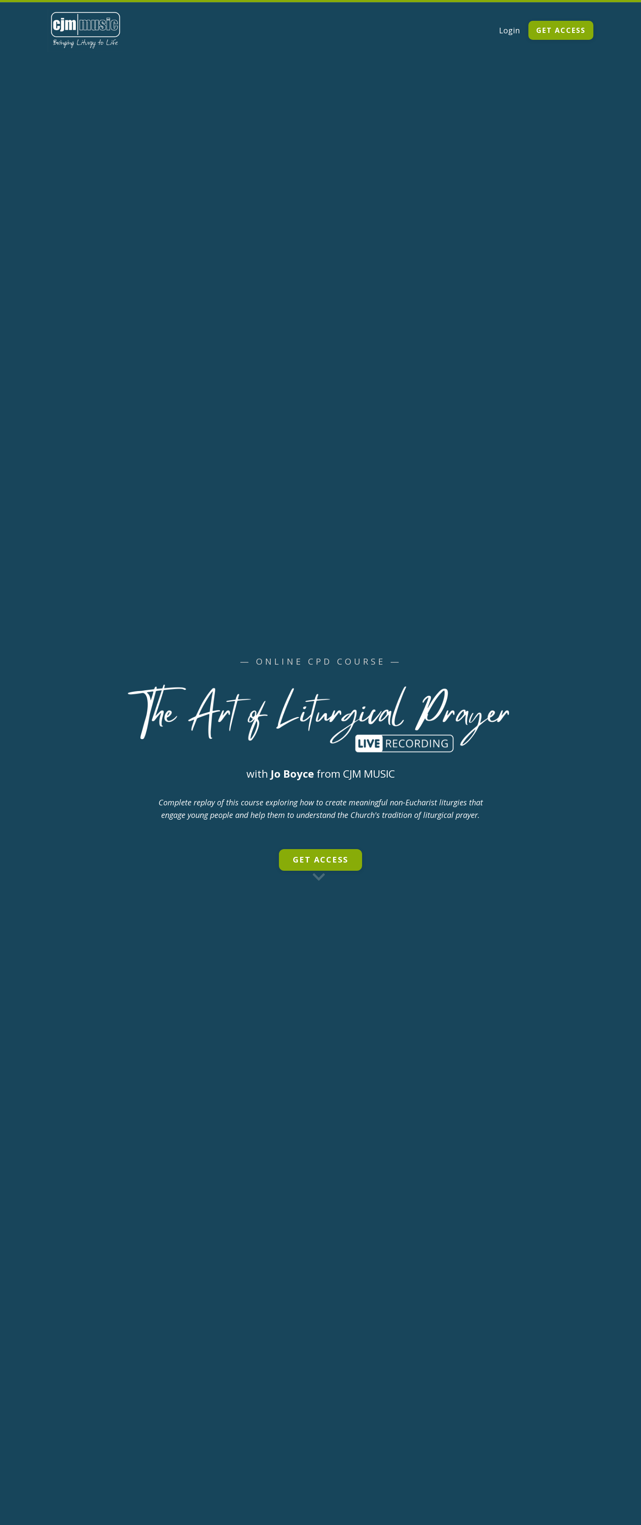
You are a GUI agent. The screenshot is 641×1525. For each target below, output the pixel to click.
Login (509, 30)
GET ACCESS (561, 30)
